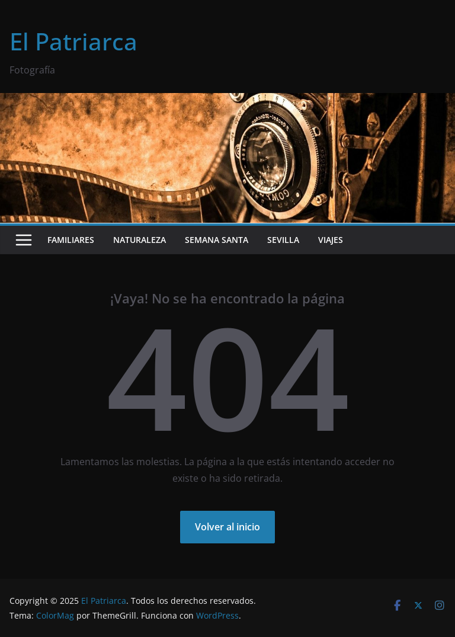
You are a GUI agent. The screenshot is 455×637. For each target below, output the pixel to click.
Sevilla (283, 239)
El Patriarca (73, 41)
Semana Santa (216, 239)
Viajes (330, 239)
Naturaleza (139, 239)
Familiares (70, 239)
